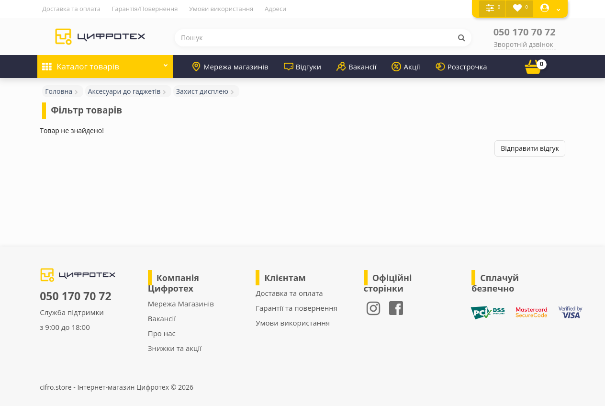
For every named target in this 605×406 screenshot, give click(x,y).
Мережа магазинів (230, 66)
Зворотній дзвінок (523, 43)
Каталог (105, 63)
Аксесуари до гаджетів (124, 90)
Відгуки (302, 66)
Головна (58, 90)
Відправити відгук (530, 148)
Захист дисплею (202, 90)
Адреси (275, 8)
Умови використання (221, 8)
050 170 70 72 (524, 31)
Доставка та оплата (71, 8)
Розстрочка (461, 66)
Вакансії (356, 66)
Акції (406, 66)
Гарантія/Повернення (145, 8)
